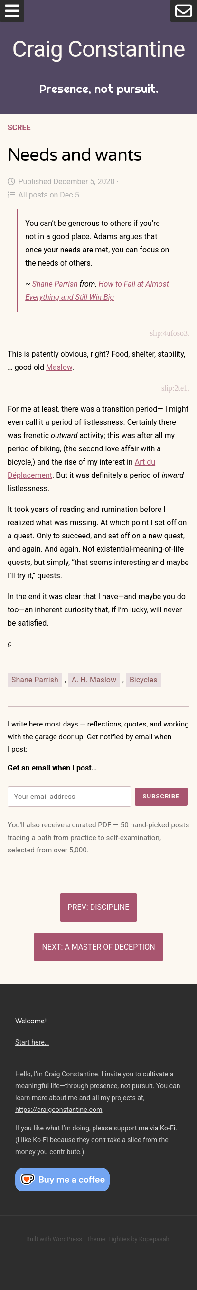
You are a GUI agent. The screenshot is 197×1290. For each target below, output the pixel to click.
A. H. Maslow (94, 679)
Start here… (32, 1042)
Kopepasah (154, 1239)
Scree (19, 127)
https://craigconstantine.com (59, 1109)
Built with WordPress (54, 1239)
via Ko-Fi (163, 1128)
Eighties (119, 1239)
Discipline (110, 907)
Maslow (59, 367)
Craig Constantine (98, 49)
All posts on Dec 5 (43, 194)
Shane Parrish (55, 283)
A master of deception (110, 946)
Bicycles (144, 679)
